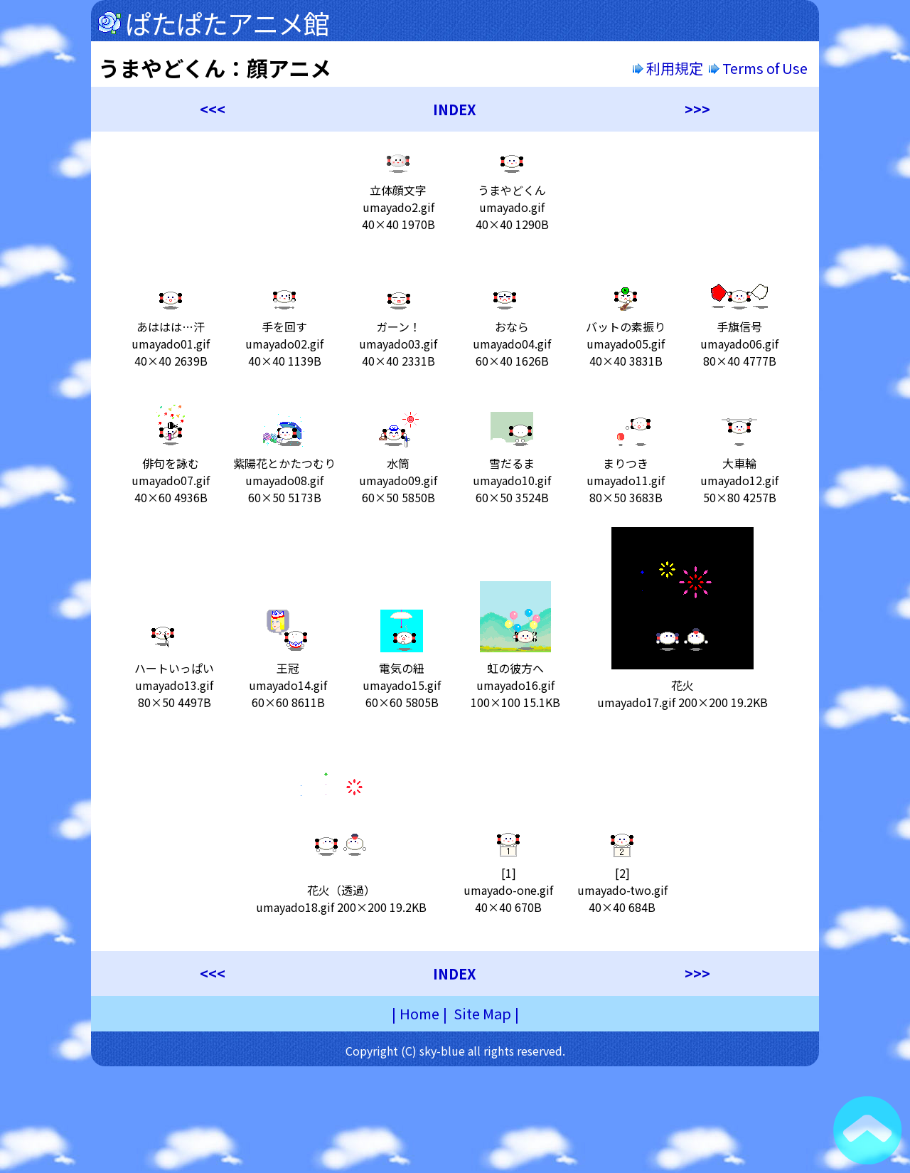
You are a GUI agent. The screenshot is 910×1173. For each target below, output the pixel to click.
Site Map (482, 1013)
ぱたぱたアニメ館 (227, 22)
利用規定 (668, 68)
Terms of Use (759, 68)
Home (419, 1013)
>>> (697, 109)
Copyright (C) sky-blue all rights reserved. (455, 1050)
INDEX (454, 109)
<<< (212, 109)
